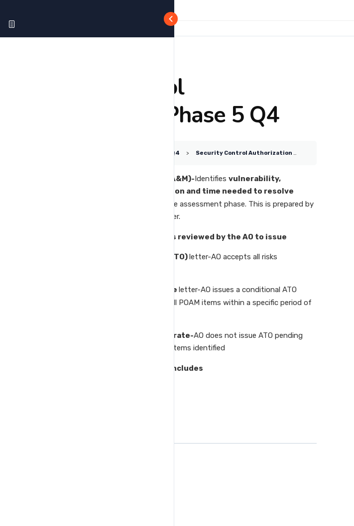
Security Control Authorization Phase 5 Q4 (261, 152)
